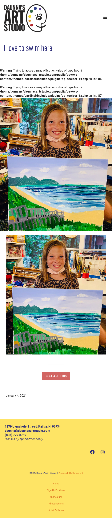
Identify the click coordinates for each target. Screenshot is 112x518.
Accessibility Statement (71, 473)
